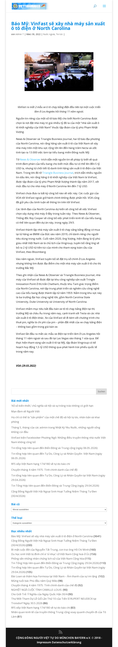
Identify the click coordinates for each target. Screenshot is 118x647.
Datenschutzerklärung (66, 642)
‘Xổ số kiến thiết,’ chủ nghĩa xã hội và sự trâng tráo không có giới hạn (52, 405)
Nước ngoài (49, 34)
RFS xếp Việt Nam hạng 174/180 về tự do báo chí (40, 464)
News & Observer (30, 159)
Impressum (44, 642)
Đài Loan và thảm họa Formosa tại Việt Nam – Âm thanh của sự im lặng (54, 576)
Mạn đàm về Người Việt (25, 411)
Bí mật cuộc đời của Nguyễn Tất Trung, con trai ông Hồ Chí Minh (50, 549)
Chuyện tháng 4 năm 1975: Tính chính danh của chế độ (44, 469)
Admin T (20, 34)
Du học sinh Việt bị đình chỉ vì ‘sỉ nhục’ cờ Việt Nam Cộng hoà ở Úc (50, 554)
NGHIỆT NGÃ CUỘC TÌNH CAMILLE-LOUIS (36, 589)
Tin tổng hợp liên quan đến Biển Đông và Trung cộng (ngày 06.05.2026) (54, 448)
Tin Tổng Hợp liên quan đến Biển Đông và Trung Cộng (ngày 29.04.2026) (55, 485)
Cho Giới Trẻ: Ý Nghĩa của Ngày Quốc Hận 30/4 (39, 594)
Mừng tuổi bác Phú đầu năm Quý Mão (34, 581)
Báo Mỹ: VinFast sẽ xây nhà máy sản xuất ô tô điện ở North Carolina (52, 536)
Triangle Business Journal (57, 172)
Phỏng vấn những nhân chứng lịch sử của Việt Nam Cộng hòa (47, 558)
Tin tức (59, 34)
